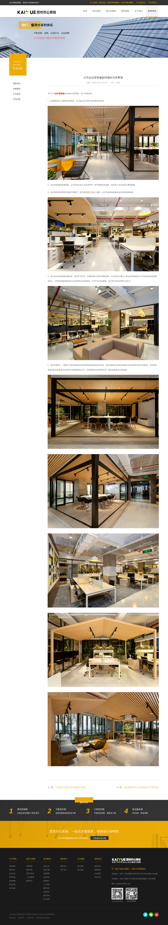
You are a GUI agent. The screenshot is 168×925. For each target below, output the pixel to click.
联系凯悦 (12, 866)
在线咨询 (141, 3)
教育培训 (46, 888)
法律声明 (30, 918)
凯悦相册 (12, 881)
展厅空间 (46, 895)
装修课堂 (16, 89)
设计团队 (80, 866)
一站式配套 (30, 877)
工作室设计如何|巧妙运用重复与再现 (70, 787)
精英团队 (125, 11)
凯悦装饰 (36, 12)
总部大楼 (46, 870)
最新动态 (16, 83)
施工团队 (80, 870)
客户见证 (63, 870)
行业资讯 (16, 94)
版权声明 (21, 918)
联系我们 (153, 3)
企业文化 (12, 873)
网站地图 (12, 918)
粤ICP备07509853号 (43, 918)
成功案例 (96, 11)
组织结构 (12, 884)
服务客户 (29, 881)
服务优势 (29, 870)
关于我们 (139, 11)
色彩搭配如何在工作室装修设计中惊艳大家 (141, 787)
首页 (85, 11)
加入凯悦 (12, 888)
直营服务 (29, 866)
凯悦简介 (12, 870)
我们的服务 (111, 11)
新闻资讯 (152, 11)
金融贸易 (46, 873)
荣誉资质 (12, 877)
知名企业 (46, 866)
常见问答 (16, 99)
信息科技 (46, 877)
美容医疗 (46, 881)
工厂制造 (46, 884)
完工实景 (46, 899)
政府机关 (46, 892)
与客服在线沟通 (99, 838)
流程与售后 (30, 873)
